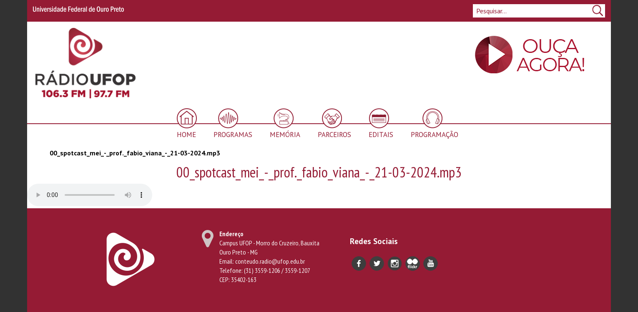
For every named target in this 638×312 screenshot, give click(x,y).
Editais (381, 134)
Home (186, 134)
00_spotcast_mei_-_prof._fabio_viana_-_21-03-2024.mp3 (135, 153)
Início (39, 152)
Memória (285, 134)
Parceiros (334, 134)
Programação (434, 134)
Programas (233, 134)
